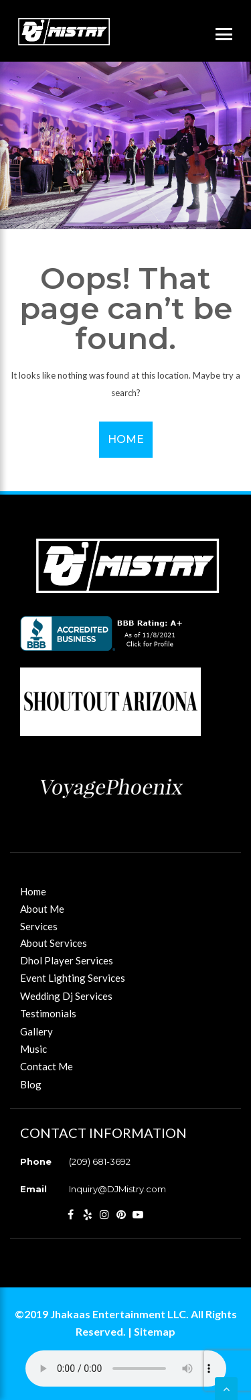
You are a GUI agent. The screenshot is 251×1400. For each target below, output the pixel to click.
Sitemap (154, 1331)
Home (126, 439)
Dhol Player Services (66, 960)
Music (33, 1049)
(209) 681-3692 (100, 1161)
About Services (53, 943)
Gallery (36, 1031)
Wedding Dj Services (66, 996)
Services (39, 926)
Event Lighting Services (72, 978)
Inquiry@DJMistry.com (117, 1189)
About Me (42, 909)
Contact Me (46, 1066)
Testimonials (48, 1013)
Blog (30, 1084)
